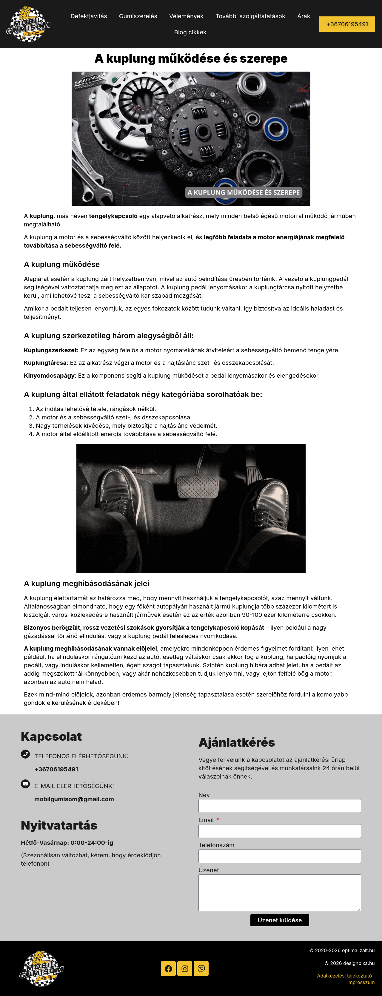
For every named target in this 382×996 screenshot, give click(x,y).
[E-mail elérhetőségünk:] (25, 783)
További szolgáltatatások (250, 16)
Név (204, 795)
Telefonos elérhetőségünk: (81, 756)
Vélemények (186, 16)
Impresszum (361, 982)
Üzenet (208, 870)
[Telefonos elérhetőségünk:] (25, 754)
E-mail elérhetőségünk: (75, 786)
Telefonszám (216, 845)
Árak (303, 16)
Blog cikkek (190, 32)
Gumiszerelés (138, 16)
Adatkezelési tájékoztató (344, 976)
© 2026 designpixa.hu (349, 963)
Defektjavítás (88, 16)
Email (206, 820)
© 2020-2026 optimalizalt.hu (342, 950)
